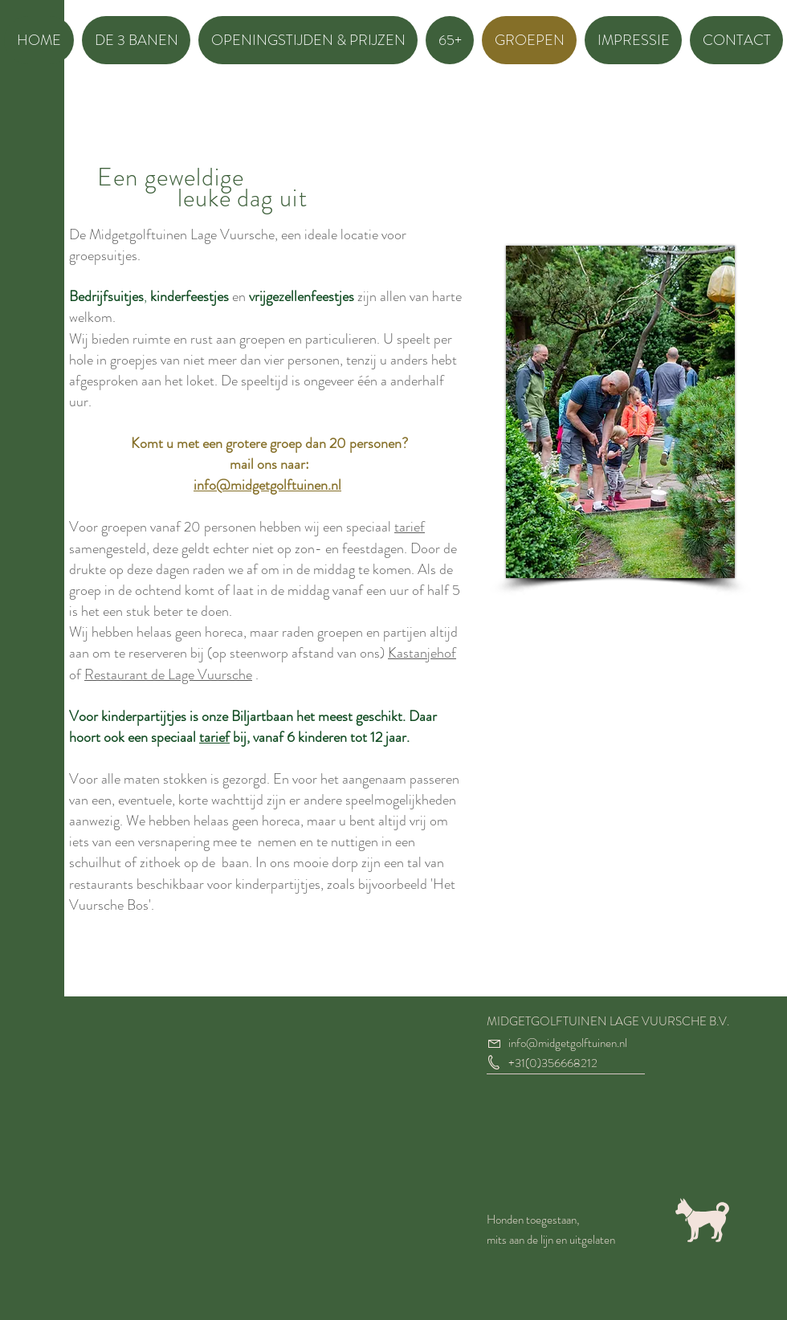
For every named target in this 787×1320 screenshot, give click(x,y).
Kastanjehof (422, 652)
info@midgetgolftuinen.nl (267, 485)
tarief (409, 526)
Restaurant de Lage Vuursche (168, 674)
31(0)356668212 (556, 1063)
